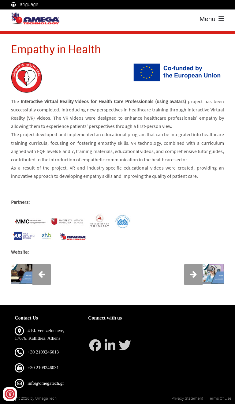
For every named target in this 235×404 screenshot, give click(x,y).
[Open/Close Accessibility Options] (10, 394)
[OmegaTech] (36, 19)
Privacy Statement (187, 398)
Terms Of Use (219, 398)
